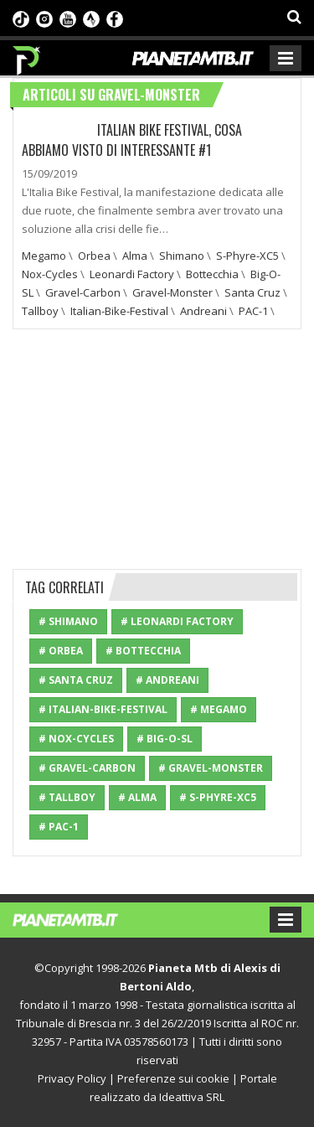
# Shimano (68, 621)
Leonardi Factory (132, 274)
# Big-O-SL (164, 739)
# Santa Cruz (76, 680)
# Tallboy (67, 797)
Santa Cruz (252, 292)
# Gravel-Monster (210, 768)
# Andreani (167, 680)
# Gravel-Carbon (87, 768)
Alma (134, 255)
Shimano (181, 255)
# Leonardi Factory (177, 621)
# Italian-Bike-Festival (103, 709)
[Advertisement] (157, 446)
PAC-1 (253, 310)
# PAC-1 (59, 826)
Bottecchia (212, 274)
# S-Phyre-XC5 (217, 797)
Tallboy (40, 310)
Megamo (44, 255)
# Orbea (61, 651)
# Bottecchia (143, 651)
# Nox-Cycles (76, 739)
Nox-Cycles (50, 274)
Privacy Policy (72, 1078)
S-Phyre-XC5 (247, 255)
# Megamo (218, 709)
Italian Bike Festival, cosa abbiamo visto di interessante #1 (132, 140)
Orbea (94, 255)
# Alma (137, 797)
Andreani (203, 310)
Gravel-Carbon (83, 292)
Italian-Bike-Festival (119, 310)
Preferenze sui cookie (173, 1078)
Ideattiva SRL (191, 1096)
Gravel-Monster (172, 292)
